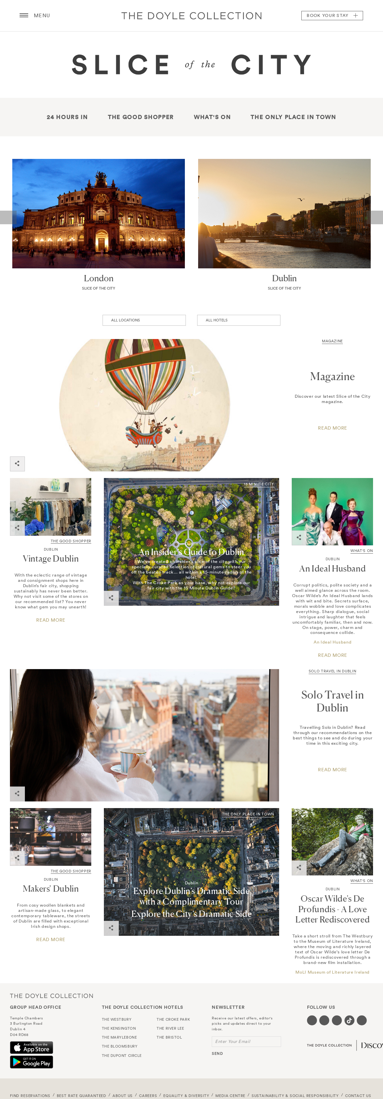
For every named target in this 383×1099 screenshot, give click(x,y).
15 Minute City (259, 484)
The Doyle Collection (51, 996)
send (217, 1053)
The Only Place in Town (248, 814)
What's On (212, 117)
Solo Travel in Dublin (332, 671)
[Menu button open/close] (24, 16)
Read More (332, 428)
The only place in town (293, 117)
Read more (50, 620)
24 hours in (67, 117)
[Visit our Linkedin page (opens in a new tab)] (362, 1020)
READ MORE (332, 770)
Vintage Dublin (51, 558)
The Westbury (117, 1019)
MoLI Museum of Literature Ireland (332, 972)
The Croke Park (173, 1019)
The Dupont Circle (122, 1055)
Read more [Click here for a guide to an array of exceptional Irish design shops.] (50, 939)
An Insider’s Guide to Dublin (191, 552)
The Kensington (119, 1028)
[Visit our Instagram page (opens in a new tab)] (337, 1020)
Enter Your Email (232, 1041)
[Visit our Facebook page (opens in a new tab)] (312, 1020)
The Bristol (169, 1037)
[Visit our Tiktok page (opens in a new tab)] (349, 1020)
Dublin (284, 278)
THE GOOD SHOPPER (71, 541)
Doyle (191, 15)
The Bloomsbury (120, 1046)
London (99, 278)
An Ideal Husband (332, 568)
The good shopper (141, 117)
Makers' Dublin (51, 888)
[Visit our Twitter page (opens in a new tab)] (324, 1020)
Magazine (332, 341)
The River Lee (170, 1028)
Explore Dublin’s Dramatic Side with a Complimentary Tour (191, 896)
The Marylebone (119, 1037)
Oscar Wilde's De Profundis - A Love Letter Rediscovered (332, 909)
